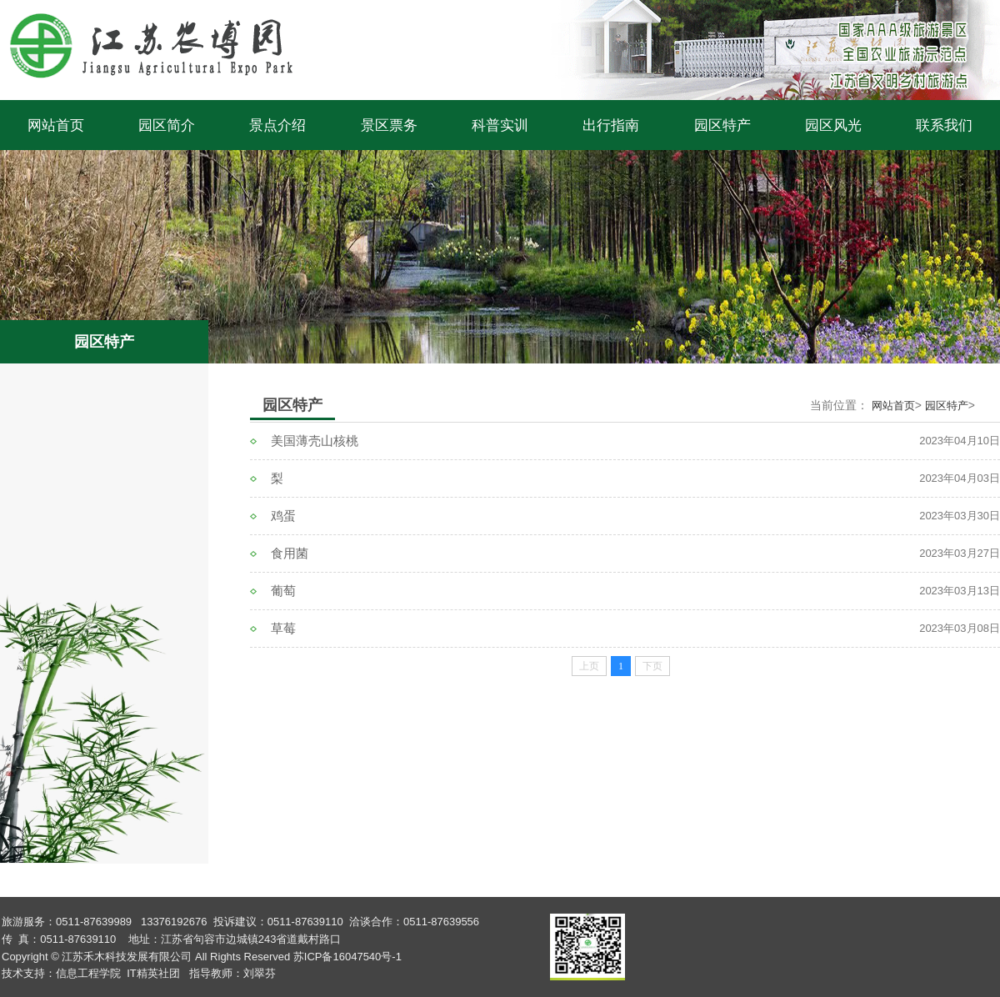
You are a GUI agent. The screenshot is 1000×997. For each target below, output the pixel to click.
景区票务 (389, 125)
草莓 (283, 628)
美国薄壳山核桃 (314, 440)
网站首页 (56, 125)
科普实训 (500, 125)
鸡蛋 (283, 516)
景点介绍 (277, 125)
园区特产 (722, 125)
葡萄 (283, 591)
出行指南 (610, 125)
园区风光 (833, 125)
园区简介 (166, 125)
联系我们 (944, 125)
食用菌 (289, 553)
